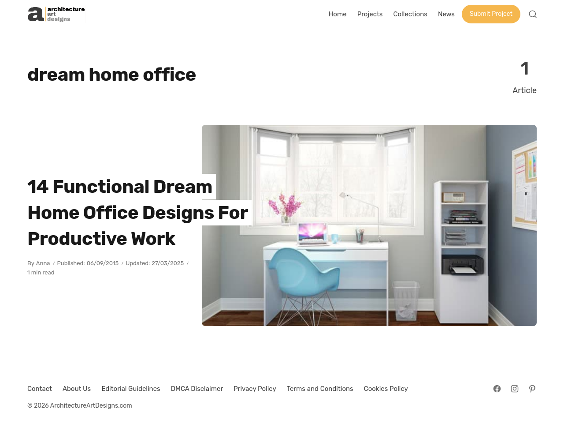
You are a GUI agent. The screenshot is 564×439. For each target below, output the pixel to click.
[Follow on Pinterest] (532, 389)
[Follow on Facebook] (497, 389)
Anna (43, 263)
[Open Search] (533, 14)
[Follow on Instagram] (515, 389)
